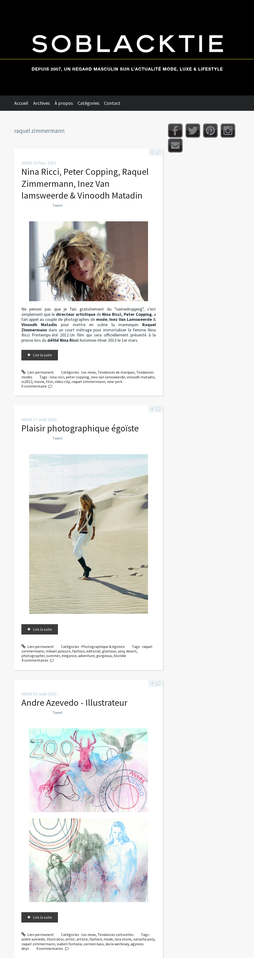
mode (108, 939)
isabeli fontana (69, 943)
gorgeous (104, 655)
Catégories (88, 103)
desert (131, 651)
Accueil (21, 103)
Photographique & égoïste (103, 646)
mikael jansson (58, 651)
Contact (112, 103)
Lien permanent (37, 372)
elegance (69, 655)
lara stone (123, 939)
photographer (33, 655)
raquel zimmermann (88, 381)
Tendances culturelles (116, 934)
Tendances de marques (116, 372)
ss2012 (26, 381)
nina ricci (57, 377)
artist (70, 939)
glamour (109, 651)
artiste (82, 939)
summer (53, 655)
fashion (78, 651)
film (49, 381)
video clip (62, 381)
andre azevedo (33, 939)
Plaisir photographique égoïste (80, 428)
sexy (121, 651)
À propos (64, 103)
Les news (88, 372)
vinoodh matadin (141, 377)
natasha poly (143, 939)
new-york (114, 381)
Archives (41, 103)
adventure (86, 655)
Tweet (57, 205)
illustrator (55, 939)
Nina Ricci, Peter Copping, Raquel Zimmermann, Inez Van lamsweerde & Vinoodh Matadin (85, 183)
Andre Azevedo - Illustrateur (74, 702)
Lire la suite (42, 355)
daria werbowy (117, 943)
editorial (93, 651)
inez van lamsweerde (108, 377)
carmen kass (93, 943)
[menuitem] (23, 103)
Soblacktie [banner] (127, 47)
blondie (120, 655)
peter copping (77, 377)
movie (39, 381)
